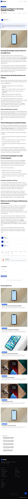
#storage (25, 251)
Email (19, 255)
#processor (20, 251)
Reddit (16, 255)
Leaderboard (3, 482)
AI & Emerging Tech (4, 476)
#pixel (12, 251)
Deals (16, 474)
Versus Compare (17, 476)
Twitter (5, 255)
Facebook (8, 255)
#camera (2, 251)
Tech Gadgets (3, 472)
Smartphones (5, 4)
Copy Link (23, 255)
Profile (2, 487)
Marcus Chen (7, 259)
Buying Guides (17, 471)
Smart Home (3, 474)
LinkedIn (12, 255)
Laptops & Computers (4, 471)
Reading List (3, 484)
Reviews (16, 469)
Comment (4, 276)
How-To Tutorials (17, 472)
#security (16, 251)
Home (1, 4)
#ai (5, 251)
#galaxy (9, 251)
